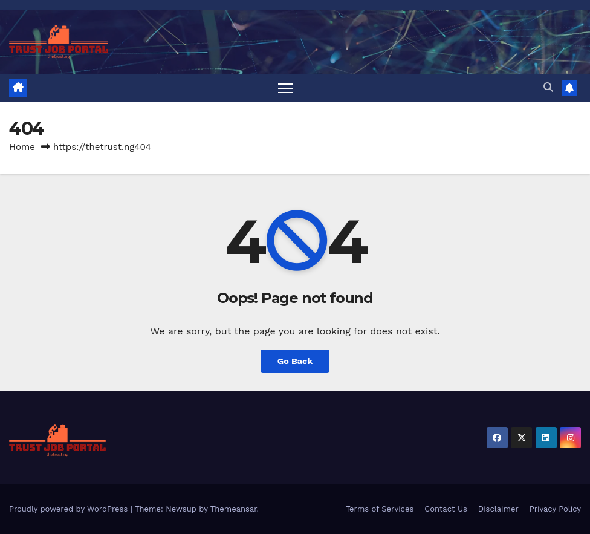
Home (22, 147)
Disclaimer (498, 508)
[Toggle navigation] (285, 88)
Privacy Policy (555, 508)
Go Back (295, 361)
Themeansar (233, 508)
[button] (548, 87)
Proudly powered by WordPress (70, 508)
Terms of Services (380, 508)
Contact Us (445, 508)
